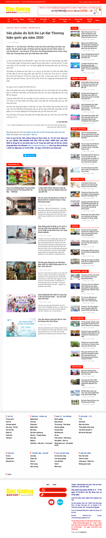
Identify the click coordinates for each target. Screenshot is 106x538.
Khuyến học (10, 461)
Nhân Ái (9, 432)
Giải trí (32, 461)
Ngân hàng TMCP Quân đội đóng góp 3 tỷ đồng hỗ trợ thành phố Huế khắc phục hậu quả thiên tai (90, 45)
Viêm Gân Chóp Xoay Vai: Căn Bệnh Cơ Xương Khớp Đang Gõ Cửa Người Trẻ (90, 194)
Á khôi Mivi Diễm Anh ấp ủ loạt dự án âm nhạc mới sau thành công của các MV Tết (53, 190)
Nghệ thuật (34, 419)
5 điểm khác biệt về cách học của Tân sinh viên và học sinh (89, 242)
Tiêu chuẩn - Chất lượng (63, 438)
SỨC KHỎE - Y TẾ (44, 20)
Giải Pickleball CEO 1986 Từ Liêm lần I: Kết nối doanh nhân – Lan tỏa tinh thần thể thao (52, 297)
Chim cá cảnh (83, 458)
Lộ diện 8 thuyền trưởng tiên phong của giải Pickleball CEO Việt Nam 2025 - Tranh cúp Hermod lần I (90, 67)
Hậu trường (34, 466)
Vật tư (57, 464)
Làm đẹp (33, 456)
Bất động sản (59, 432)
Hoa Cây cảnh (83, 456)
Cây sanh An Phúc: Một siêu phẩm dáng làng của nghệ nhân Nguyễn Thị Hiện (89, 382)
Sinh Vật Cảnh (89, 20)
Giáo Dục (53, 20)
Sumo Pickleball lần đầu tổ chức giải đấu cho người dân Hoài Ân (90, 56)
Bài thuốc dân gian (85, 432)
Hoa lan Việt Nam (78, 20)
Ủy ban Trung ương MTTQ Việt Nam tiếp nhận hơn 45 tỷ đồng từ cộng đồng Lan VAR (90, 333)
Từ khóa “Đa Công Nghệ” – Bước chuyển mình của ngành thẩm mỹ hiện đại (90, 308)
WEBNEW (83, 532)
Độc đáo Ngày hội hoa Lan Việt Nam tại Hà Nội (90, 401)
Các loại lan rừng (60, 456)
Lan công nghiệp (60, 458)
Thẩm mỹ (33, 458)
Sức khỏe (82, 422)
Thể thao (9, 438)
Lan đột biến (59, 461)
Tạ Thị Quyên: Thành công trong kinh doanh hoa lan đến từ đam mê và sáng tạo (90, 323)
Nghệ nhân (34, 427)
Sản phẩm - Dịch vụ (61, 440)
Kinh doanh (59, 422)
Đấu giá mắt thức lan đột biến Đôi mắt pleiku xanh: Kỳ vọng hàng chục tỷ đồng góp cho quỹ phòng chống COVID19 (90, 355)
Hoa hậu (33, 438)
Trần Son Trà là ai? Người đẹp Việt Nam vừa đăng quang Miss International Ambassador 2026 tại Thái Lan (90, 287)
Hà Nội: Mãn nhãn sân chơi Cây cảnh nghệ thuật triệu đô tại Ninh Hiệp (90, 392)
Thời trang (34, 464)
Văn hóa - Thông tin (18, 20)
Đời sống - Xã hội (12, 427)
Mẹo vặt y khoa (84, 424)
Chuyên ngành (11, 424)
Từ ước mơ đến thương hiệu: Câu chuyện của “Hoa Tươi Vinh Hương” (89, 299)
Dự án (57, 435)
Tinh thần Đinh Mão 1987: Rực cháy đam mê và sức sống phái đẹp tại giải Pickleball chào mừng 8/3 (90, 118)
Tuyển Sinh (10, 458)
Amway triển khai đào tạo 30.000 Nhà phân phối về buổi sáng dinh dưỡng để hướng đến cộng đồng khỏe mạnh (90, 205)
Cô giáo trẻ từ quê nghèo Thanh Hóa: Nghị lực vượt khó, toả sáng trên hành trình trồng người (90, 232)
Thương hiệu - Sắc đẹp (65, 20)
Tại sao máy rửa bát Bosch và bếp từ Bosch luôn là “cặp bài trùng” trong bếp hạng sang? (52, 200)
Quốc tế (8, 422)
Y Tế (80, 419)
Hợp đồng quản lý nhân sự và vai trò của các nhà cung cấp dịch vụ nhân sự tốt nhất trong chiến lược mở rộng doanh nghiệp (52, 229)
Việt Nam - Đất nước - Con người (41, 443)
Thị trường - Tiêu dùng (62, 424)
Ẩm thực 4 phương (36, 432)
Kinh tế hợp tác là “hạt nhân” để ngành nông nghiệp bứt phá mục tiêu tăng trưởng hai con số (89, 34)
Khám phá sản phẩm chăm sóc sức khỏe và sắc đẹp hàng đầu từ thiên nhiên (90, 216)
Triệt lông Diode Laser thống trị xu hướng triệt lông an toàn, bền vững (89, 184)
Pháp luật (33, 424)
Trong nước (10, 419)
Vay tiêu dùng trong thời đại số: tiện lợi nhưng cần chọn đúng (52, 320)
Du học (8, 456)
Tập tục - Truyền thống (38, 435)
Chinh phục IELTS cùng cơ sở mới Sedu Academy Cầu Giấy (90, 252)
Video (97, 20)
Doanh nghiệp (59, 427)
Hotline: (12, 2)
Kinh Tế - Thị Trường (32, 20)
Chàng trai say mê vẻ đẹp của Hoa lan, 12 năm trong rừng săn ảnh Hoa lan (90, 344)
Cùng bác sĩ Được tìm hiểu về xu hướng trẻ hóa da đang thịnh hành (90, 276)
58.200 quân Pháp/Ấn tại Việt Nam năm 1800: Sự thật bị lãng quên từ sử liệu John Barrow (52, 264)
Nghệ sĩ (32, 440)
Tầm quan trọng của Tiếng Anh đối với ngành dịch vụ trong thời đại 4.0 (90, 261)
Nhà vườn (58, 466)
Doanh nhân (59, 430)
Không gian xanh (85, 464)
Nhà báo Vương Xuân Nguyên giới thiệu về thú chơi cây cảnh (89, 372)
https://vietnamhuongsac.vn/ (38, 145)
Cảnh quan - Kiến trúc (86, 461)
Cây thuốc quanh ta (85, 430)
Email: (34, 2)
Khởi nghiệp (59, 419)
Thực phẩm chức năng (86, 427)
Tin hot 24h (10, 430)
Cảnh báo (9, 435)
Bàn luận (33, 430)
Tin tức (9, 20)
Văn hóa (33, 422)
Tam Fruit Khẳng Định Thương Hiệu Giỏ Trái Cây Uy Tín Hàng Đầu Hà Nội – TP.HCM (20, 190)
